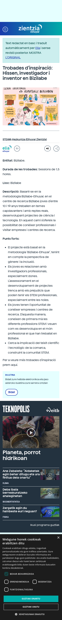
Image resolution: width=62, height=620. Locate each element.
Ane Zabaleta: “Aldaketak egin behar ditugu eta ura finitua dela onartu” (21, 474)
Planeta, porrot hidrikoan (22, 455)
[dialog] (31, 577)
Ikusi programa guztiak (44, 525)
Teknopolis (16, 408)
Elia (37, 48)
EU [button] (17, 148)
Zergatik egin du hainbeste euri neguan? (20, 509)
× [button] (58, 538)
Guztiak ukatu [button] (31, 606)
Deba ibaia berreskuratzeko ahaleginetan (15, 493)
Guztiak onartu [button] (31, 598)
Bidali (11, 392)
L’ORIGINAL (13, 57)
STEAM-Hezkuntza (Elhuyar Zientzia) (25, 139)
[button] (5, 29)
